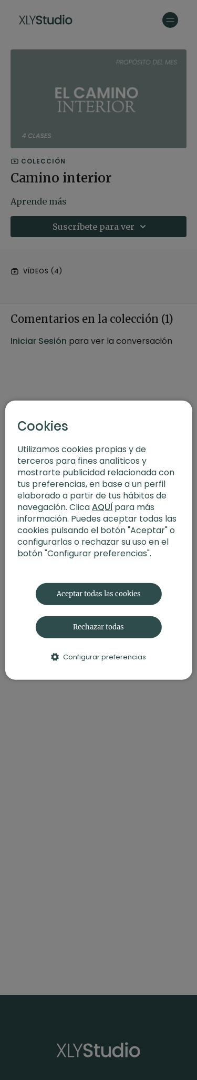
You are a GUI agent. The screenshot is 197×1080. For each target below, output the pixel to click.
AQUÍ (102, 507)
